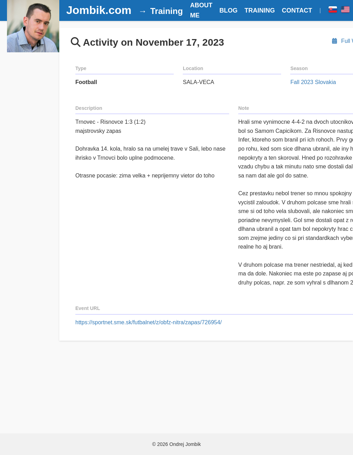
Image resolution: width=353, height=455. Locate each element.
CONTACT (297, 10)
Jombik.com (99, 10)
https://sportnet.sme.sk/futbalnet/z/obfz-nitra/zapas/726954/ (148, 322)
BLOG (228, 10)
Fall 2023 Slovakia (313, 82)
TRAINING (260, 10)
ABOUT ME (201, 10)
